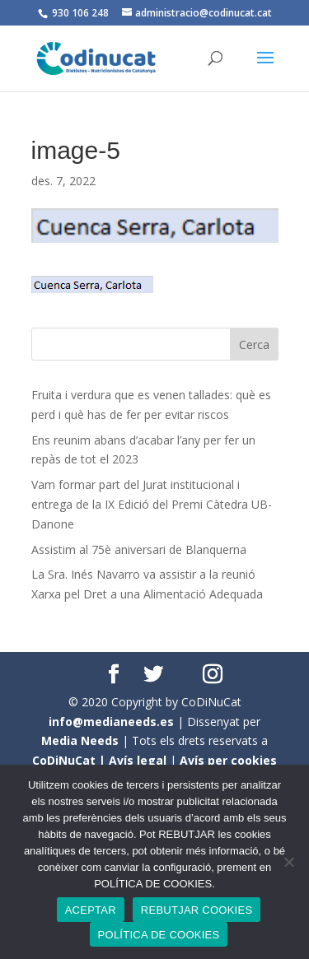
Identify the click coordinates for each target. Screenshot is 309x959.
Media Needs (80, 740)
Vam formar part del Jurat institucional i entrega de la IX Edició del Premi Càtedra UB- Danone (151, 504)
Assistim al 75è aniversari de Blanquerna (138, 549)
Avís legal (137, 760)
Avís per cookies (228, 760)
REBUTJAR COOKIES (196, 910)
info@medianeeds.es (111, 721)
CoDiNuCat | (70, 760)
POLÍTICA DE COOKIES (159, 935)
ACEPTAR (90, 910)
